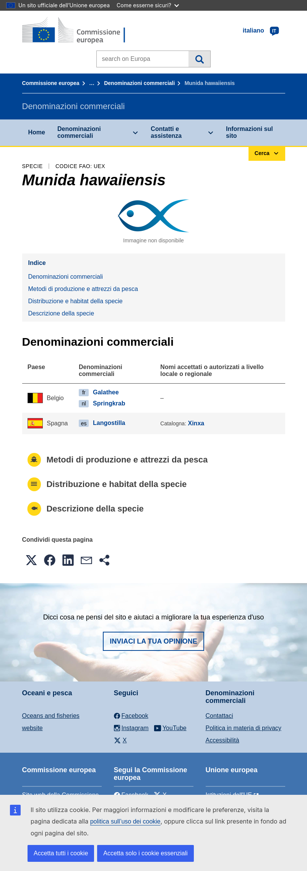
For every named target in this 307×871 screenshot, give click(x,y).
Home (36, 132)
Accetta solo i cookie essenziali (145, 853)
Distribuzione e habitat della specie (75, 301)
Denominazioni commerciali (139, 83)
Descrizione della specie (61, 313)
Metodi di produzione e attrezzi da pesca (83, 289)
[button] (31, 560)
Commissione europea (51, 83)
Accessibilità (222, 740)
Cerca (199, 59)
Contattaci (219, 715)
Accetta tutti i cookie (61, 853)
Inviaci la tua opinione (153, 641)
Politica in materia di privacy (243, 728)
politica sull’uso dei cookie (125, 821)
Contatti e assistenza (166, 132)
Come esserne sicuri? (148, 5)
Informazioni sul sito (249, 132)
